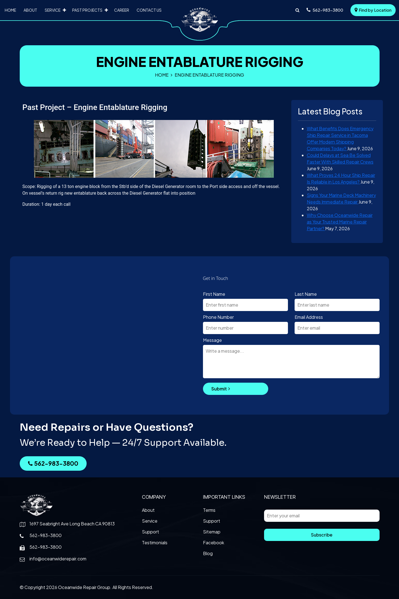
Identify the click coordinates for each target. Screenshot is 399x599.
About (30, 9)
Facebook (213, 542)
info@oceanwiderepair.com (57, 559)
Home (10, 9)
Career (121, 9)
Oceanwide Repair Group (84, 587)
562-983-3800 (53, 463)
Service (53, 9)
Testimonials (154, 542)
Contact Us (149, 9)
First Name (214, 294)
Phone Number (218, 317)
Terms (209, 510)
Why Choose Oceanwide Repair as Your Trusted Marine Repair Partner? (340, 221)
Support (150, 532)
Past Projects (87, 9)
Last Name (306, 294)
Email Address (309, 317)
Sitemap (211, 532)
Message (212, 340)
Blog (208, 553)
